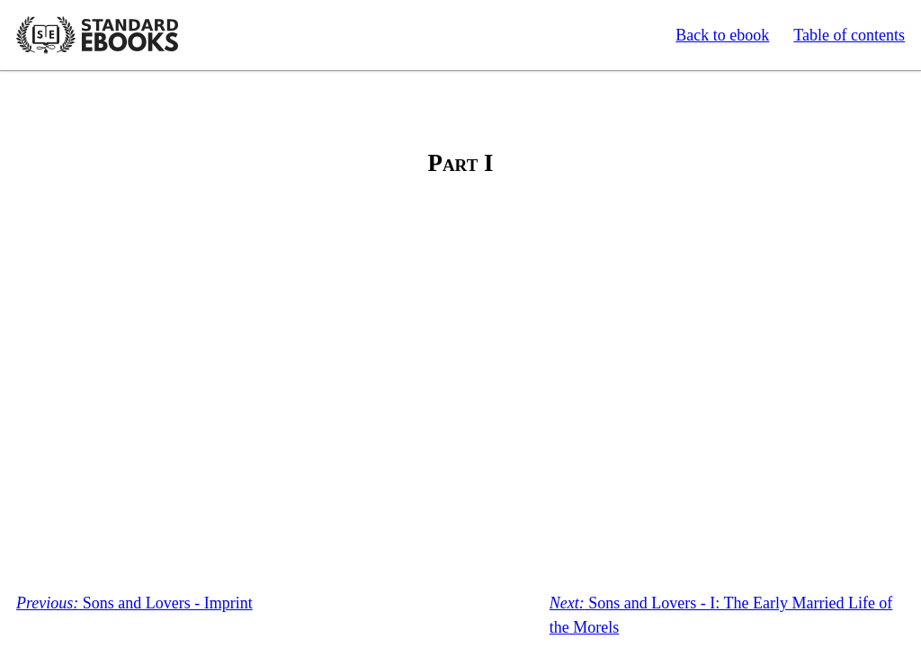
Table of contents (849, 35)
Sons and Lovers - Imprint (134, 603)
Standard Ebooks (97, 35)
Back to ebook (722, 35)
